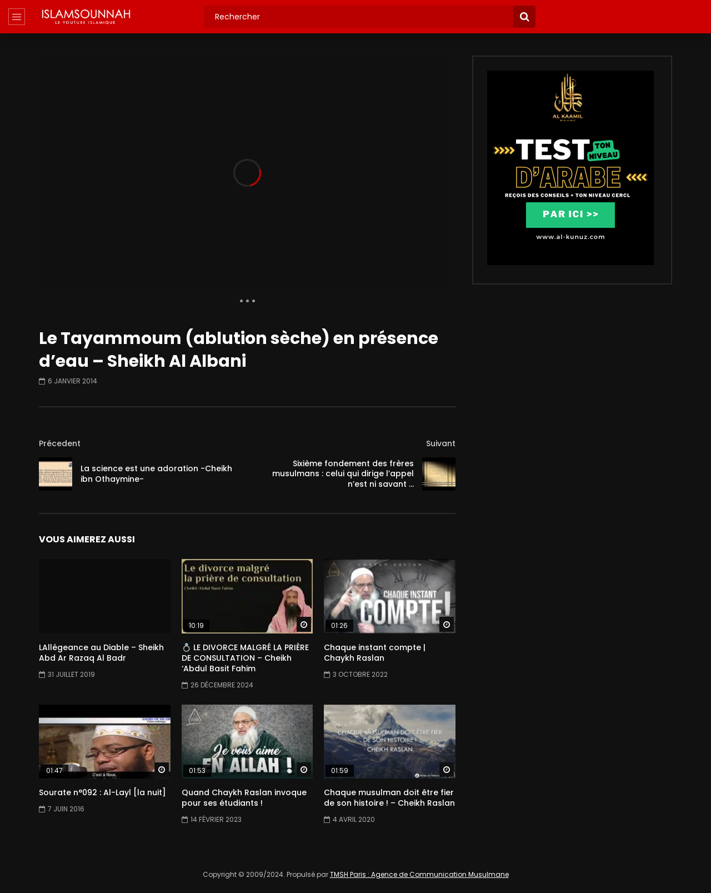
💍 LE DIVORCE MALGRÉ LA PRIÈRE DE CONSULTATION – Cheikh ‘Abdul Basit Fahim (245, 658)
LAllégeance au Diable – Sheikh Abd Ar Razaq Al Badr (101, 652)
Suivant (440, 443)
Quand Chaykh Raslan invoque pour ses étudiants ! (244, 798)
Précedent (60, 443)
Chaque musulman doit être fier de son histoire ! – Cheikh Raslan (389, 798)
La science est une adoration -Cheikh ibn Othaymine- (156, 474)
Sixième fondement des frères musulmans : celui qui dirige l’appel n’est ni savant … (343, 474)
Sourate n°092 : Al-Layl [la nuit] (102, 792)
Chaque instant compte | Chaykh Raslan (374, 652)
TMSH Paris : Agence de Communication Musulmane (419, 874)
